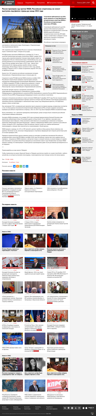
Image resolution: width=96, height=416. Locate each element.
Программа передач (55, 3)
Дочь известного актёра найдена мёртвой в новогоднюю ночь (34, 249)
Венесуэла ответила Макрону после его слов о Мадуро (87, 149)
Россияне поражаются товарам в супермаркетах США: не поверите (12, 373)
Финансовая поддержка (51, 408)
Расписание (27, 406)
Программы (41, 3)
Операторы (15, 406)
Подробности (29, 3)
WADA (11, 159)
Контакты (4, 406)
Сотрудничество (17, 408)
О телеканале (5, 408)
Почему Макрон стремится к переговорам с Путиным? (10, 249)
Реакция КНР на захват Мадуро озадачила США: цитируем (88, 130)
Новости (20, 3)
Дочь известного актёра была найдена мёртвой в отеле (33, 373)
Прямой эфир (27, 408)
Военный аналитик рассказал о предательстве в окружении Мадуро (56, 250)
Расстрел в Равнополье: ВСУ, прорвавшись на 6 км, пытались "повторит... (88, 140)
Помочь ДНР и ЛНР (83, 3)
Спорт (17, 162)
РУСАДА (7, 159)
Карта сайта (48, 413)
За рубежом (12, 162)
